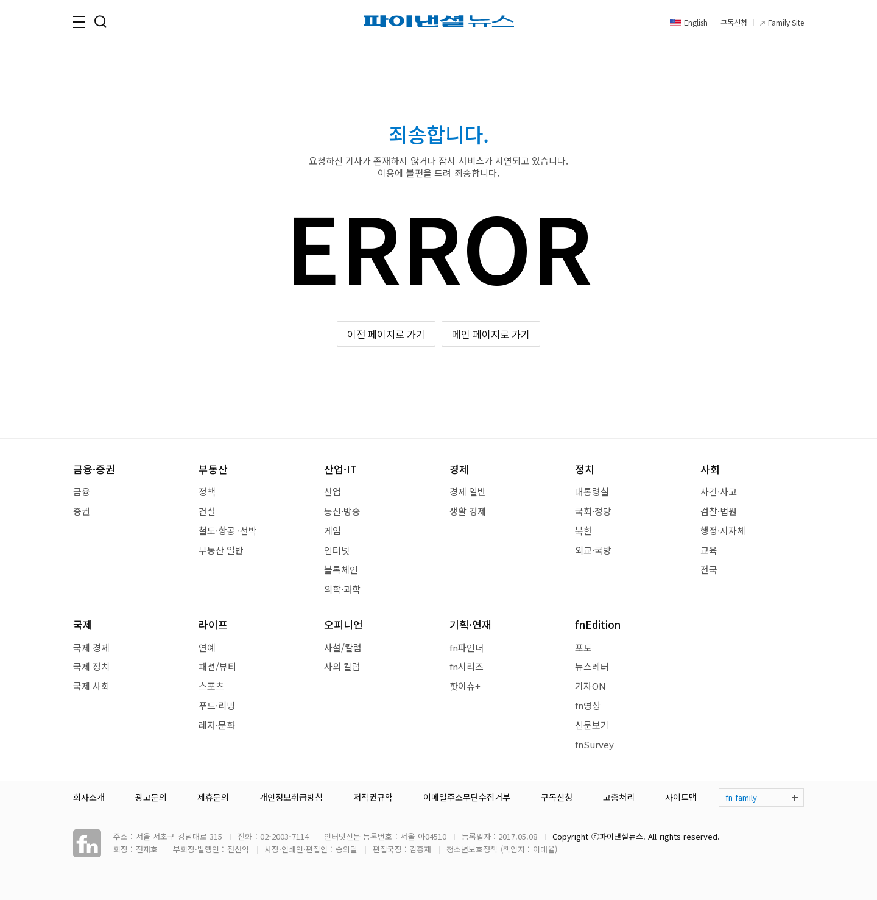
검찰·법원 (718, 511)
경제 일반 (467, 491)
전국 (708, 569)
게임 (332, 530)
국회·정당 (593, 511)
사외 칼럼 (342, 666)
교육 (708, 550)
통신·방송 (342, 511)
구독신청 (733, 22)
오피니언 (343, 624)
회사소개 (89, 797)
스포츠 (211, 685)
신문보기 (592, 724)
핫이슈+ (465, 685)
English (696, 22)
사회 (710, 469)
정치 (584, 469)
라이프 (213, 624)
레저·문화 (217, 724)
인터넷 (337, 550)
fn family (741, 797)
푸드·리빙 (217, 705)
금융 (81, 491)
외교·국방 (593, 550)
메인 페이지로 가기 (491, 334)
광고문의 (151, 797)
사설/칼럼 (343, 647)
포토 (583, 647)
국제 (83, 624)
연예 (207, 647)
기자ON (590, 685)
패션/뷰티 (217, 666)
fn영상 (588, 705)
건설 (207, 511)
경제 (459, 469)
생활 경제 (467, 511)
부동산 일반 (221, 550)
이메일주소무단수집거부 (466, 797)
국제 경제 (91, 647)
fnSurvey (594, 744)
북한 (583, 530)
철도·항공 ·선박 (228, 530)
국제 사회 (91, 685)
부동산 (213, 469)
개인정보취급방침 (291, 797)
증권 (81, 511)
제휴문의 (213, 797)
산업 (332, 491)
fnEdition (598, 624)
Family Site (786, 22)
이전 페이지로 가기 (386, 334)
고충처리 (619, 797)
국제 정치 (91, 666)
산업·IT (340, 469)
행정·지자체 (722, 530)
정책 (207, 491)
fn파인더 (466, 647)
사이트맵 (681, 797)
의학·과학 (342, 589)
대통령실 (592, 491)
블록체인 (341, 569)
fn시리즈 (466, 666)
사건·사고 (718, 491)
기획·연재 (470, 624)
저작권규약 (373, 797)
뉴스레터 (592, 666)
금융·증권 (94, 469)
